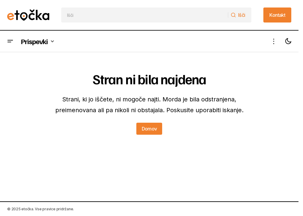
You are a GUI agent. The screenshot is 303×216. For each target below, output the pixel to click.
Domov (149, 129)
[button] (10, 41)
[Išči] (239, 15)
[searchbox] (145, 15)
